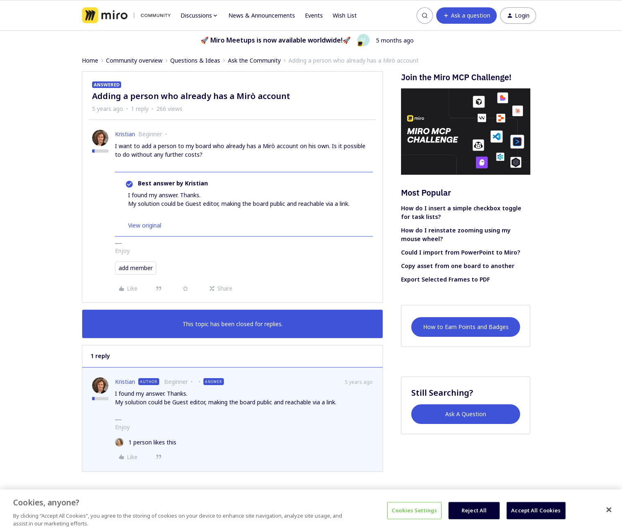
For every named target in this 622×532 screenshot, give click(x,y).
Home (90, 60)
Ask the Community (254, 60)
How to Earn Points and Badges (466, 327)
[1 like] (145, 442)
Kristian (125, 134)
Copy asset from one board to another (457, 266)
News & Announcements (261, 15)
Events (314, 15)
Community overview (134, 60)
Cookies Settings (414, 510)
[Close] (609, 510)
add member (136, 268)
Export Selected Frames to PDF (445, 279)
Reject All (474, 510)
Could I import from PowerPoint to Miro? (460, 252)
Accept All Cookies (536, 510)
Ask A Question (465, 414)
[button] (466, 15)
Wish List (345, 15)
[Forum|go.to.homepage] (126, 15)
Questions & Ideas (195, 60)
